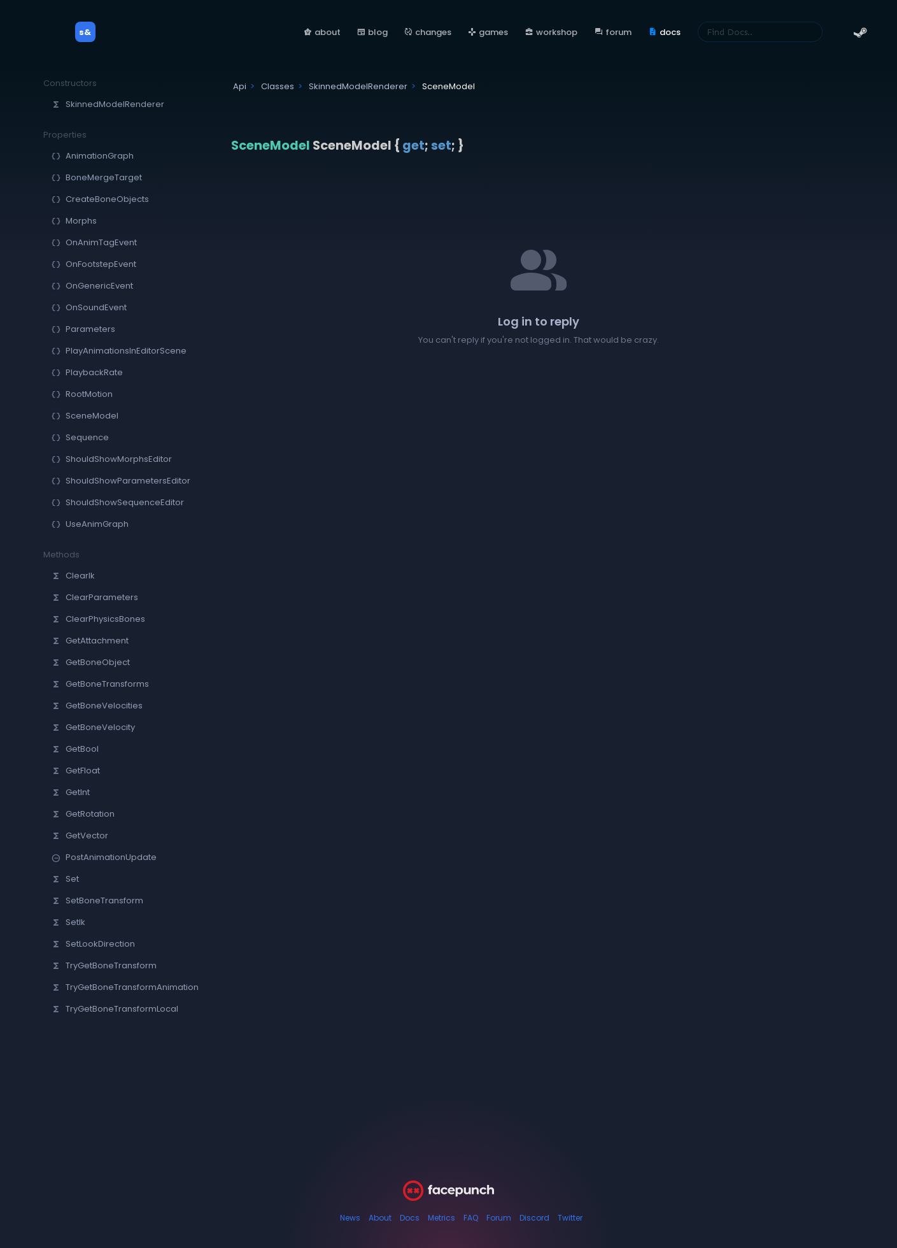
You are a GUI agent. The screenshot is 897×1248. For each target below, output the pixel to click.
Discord (534, 1217)
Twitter (570, 1217)
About (380, 1217)
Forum (498, 1217)
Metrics (441, 1217)
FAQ (470, 1217)
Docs (410, 1217)
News (350, 1217)
